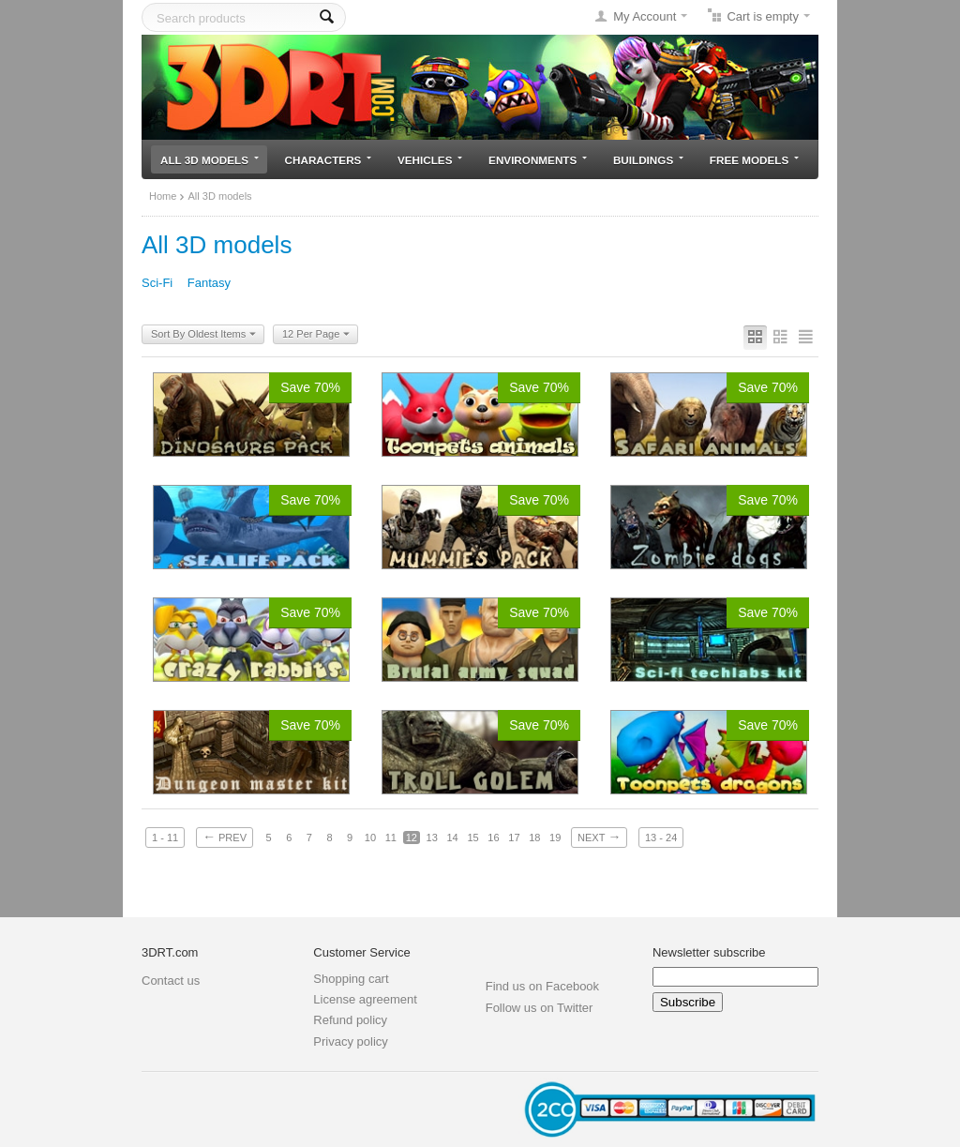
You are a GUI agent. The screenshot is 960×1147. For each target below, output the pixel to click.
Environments (537, 160)
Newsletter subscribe (709, 952)
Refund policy (350, 1020)
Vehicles (430, 160)
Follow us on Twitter (539, 1008)
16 (493, 837)
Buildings (648, 160)
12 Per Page (316, 334)
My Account (644, 16)
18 (534, 837)
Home (162, 196)
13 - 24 (661, 837)
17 (513, 837)
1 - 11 (165, 837)
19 (555, 837)
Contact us (171, 980)
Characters (328, 160)
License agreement (365, 999)
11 (391, 837)
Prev (224, 836)
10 (370, 837)
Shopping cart (350, 979)
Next (599, 836)
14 (452, 837)
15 (472, 837)
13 (432, 837)
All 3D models (209, 160)
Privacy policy (350, 1041)
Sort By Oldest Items (203, 334)
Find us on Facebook (542, 986)
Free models (754, 160)
